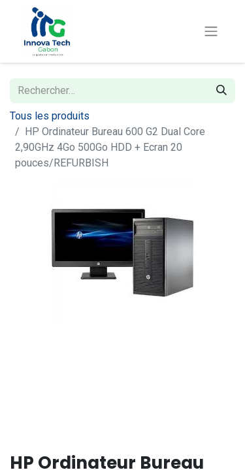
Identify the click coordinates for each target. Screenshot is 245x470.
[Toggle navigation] (211, 32)
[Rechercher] (221, 90)
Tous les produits (50, 116)
